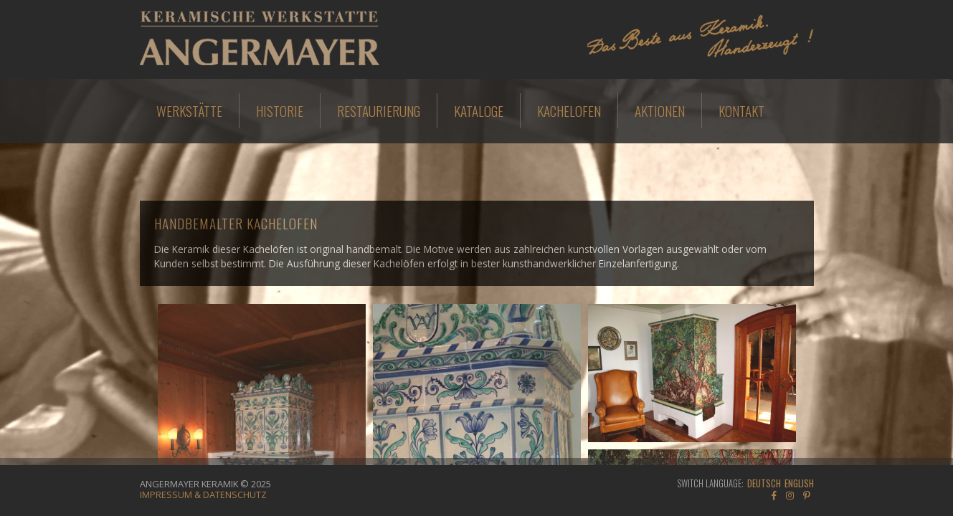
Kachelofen (569, 110)
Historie (279, 110)
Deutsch (764, 483)
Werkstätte (189, 110)
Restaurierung (378, 110)
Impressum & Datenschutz (203, 494)
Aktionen (660, 110)
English (799, 483)
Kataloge (478, 110)
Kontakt (741, 110)
